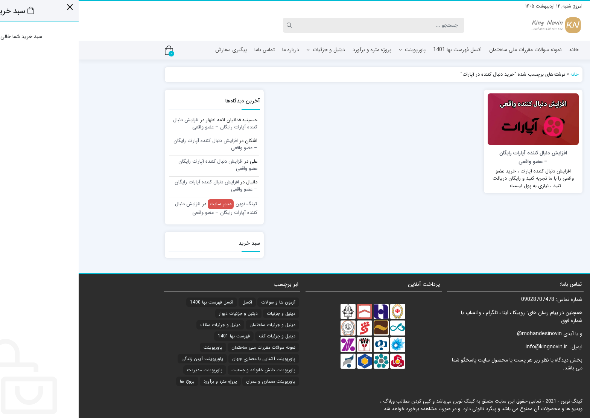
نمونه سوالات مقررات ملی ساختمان (447, 50)
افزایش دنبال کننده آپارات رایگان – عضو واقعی (136, 123)
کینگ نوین (154, 204)
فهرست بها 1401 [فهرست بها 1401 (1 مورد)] (155, 336)
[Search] (302, 25)
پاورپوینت (333, 50)
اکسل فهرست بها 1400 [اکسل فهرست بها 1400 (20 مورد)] (133, 302)
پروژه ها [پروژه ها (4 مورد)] (108, 381)
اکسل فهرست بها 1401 (378, 50)
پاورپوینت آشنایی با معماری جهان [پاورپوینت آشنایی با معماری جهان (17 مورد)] (185, 358)
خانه (495, 50)
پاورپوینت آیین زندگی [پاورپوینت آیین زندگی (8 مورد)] (123, 358)
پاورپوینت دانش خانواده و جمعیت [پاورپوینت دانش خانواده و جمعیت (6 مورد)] (185, 370)
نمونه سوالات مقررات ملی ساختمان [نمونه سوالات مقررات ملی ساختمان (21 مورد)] (185, 347)
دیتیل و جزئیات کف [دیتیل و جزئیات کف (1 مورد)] (198, 336)
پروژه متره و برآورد (293, 50)
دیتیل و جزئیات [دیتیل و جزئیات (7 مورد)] (202, 313)
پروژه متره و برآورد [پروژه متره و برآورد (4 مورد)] (141, 381)
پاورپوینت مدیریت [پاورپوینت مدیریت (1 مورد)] (126, 370)
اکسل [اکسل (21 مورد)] (168, 302)
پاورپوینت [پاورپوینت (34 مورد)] (134, 347)
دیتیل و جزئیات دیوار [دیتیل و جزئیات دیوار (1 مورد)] (159, 313)
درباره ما (212, 50)
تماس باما (186, 50)
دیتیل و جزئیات (247, 50)
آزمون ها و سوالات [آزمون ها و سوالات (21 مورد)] (199, 302)
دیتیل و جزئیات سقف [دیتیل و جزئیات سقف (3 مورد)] (142, 324)
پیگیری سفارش (152, 50)
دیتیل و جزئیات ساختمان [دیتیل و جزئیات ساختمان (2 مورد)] (194, 324)
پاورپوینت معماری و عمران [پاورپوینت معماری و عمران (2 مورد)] (192, 381)
